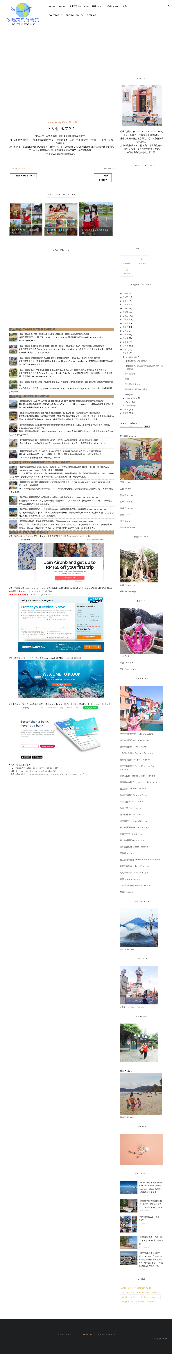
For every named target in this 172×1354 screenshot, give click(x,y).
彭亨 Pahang (126, 501)
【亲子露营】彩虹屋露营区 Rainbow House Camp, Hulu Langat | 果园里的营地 (59, 357)
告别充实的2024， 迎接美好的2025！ (25, 231)
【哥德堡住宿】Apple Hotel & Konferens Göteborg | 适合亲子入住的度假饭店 (60, 451)
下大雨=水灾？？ (132, 384)
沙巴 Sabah (125, 521)
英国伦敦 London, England (133, 788)
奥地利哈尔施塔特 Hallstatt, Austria (136, 734)
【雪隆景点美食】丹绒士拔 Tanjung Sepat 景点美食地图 (151, 1240)
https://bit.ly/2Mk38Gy (73, 658)
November (131, 398)
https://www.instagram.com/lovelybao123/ (36, 771)
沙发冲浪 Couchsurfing (150, 1297)
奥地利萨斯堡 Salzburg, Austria (135, 740)
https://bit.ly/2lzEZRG (41, 591)
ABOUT (62, 6)
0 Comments (107, 168)
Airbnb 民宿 (126, 1288)
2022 (126, 308)
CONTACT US (55, 15)
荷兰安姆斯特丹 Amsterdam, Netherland (140, 859)
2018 (125, 323)
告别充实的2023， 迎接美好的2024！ (60, 231)
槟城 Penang (126, 508)
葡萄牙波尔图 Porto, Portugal (134, 872)
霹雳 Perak (125, 514)
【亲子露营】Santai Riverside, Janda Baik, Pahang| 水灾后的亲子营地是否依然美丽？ (63, 369)
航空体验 (141, 1302)
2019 (125, 319)
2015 (125, 334)
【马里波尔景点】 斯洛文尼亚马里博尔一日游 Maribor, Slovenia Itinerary (57, 521)
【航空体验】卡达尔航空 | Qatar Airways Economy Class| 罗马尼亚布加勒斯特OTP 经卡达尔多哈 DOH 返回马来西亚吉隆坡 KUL (151, 1259)
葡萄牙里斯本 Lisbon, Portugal (134, 866)
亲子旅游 (155, 1293)
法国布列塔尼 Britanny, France (134, 795)
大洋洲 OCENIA (112, 6)
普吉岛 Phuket (127, 1117)
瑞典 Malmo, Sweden (130, 879)
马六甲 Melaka (127, 495)
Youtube (127, 271)
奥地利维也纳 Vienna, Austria (134, 746)
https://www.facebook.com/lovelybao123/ (37, 767)
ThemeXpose (86, 1335)
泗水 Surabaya (127, 949)
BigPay (18, 703)
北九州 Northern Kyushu (132, 1007)
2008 (126, 413)
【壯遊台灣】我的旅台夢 (136, 360)
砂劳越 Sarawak (127, 527)
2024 (126, 301)
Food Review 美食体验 (143, 1288)
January (130, 405)
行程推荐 (150, 1302)
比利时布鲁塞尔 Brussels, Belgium (136, 753)
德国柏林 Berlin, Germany (132, 814)
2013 (125, 342)
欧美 (125, 6)
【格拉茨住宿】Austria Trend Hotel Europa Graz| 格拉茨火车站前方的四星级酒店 (61, 400)
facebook (127, 260)
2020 (126, 316)
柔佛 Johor (125, 482)
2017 (125, 327)
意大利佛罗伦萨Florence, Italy (134, 827)
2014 (125, 338)
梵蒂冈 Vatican (127, 892)
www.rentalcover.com (35, 587)
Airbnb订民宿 (24, 535)
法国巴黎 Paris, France (130, 808)
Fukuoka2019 (126, 1293)
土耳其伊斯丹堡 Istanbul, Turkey (135, 885)
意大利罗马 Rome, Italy (131, 834)
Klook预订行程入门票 (28, 658)
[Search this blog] (131, 426)
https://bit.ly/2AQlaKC (100, 703)
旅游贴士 (134, 1297)
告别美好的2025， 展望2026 (149, 1218)
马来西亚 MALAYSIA (79, 6)
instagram (142, 260)
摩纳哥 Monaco (127, 853)
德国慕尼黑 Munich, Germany (134, 821)
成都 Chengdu (127, 662)
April (128, 402)
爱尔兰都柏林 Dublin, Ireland (134, 846)
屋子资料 (129, 394)
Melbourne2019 (142, 1293)
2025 (126, 297)
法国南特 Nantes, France (132, 801)
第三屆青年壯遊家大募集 (136, 389)
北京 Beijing (125, 656)
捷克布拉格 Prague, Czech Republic (137, 776)
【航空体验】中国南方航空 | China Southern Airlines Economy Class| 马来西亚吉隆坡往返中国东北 (151, 1187)
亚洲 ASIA (96, 6)
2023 (126, 304)
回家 (127, 379)
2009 (126, 409)
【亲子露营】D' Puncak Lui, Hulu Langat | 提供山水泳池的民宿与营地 (54, 333)
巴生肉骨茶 (130, 374)
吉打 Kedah (125, 488)
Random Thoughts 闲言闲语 (61, 122)
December (132, 357)
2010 (125, 353)
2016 (125, 331)
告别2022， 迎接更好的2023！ (92, 231)
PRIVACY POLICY (74, 15)
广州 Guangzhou (128, 669)
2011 (125, 349)
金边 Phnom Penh (129, 585)
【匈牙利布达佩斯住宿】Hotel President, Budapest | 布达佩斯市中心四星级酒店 (59, 412)
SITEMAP (91, 15)
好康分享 (124, 1297)
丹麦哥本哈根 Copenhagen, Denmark (138, 782)
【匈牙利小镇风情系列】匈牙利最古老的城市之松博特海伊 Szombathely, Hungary (59, 497)
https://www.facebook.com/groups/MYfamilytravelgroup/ (55, 774)
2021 (125, 312)
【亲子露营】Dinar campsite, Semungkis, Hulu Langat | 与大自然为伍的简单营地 (61, 345)
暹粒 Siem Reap (128, 591)
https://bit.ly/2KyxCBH (80, 535)
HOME (52, 6)
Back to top (162, 1339)
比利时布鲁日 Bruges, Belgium (135, 759)
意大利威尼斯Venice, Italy (132, 840)
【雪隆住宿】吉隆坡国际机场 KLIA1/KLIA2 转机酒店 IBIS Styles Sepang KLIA (150, 1204)
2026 (126, 293)
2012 (125, 345)
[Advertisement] (19, 77)
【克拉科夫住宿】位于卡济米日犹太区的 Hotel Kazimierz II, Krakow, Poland (58, 440)
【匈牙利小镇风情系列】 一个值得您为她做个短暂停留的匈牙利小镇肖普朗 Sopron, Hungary (63, 509)
